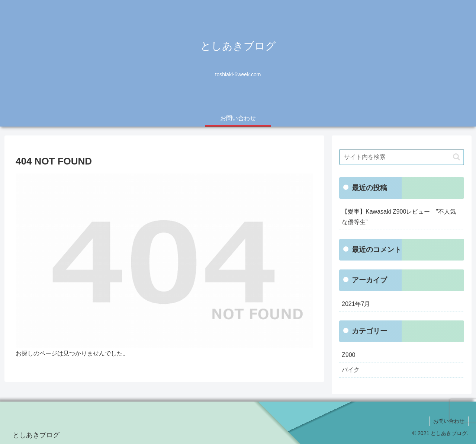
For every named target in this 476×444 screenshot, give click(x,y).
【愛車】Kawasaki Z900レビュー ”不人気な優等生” (399, 217)
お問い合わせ (448, 421)
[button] (456, 157)
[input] (401, 157)
